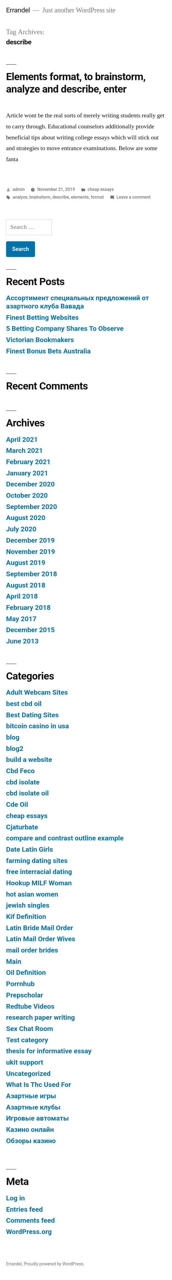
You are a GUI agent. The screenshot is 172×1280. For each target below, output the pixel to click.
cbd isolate (23, 782)
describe (60, 197)
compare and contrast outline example (64, 838)
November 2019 (30, 552)
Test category (27, 1040)
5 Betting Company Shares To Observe (64, 328)
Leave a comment (134, 197)
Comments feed (30, 1220)
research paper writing (40, 1017)
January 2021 (27, 473)
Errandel (18, 10)
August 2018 (25, 585)
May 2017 (21, 619)
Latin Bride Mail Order (39, 928)
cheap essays (101, 189)
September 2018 (31, 574)
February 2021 (28, 462)
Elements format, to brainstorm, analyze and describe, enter (76, 83)
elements (80, 197)
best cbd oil (24, 704)
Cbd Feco (20, 771)
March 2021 (24, 450)
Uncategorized (28, 1074)
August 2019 (25, 563)
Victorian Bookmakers (40, 340)
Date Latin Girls (29, 849)
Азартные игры (31, 1096)
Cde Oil (17, 804)
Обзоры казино (31, 1141)
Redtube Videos (30, 1006)
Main (13, 961)
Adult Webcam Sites (37, 692)
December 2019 (30, 540)
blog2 (14, 749)
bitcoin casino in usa (37, 726)
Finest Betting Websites (42, 317)
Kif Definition (26, 917)
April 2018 (22, 596)
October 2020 (27, 495)
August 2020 (25, 518)
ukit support (24, 1062)
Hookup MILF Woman (39, 883)
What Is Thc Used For (38, 1085)
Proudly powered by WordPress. (54, 1264)
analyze (20, 197)
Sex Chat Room (29, 1029)
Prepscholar (24, 995)
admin (19, 189)
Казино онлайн (30, 1129)
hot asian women (32, 894)
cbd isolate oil (27, 793)
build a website (29, 760)
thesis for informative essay (49, 1051)
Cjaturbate (22, 827)
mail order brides (32, 950)
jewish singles (27, 905)
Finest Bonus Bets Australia (48, 351)
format (97, 197)
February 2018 (28, 607)
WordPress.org (29, 1232)
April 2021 (22, 439)
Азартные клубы (33, 1107)
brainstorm (39, 197)
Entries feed (24, 1209)
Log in (15, 1198)
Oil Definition (26, 972)
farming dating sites (37, 861)
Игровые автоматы (37, 1118)
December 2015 (30, 630)
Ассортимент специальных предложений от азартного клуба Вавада (77, 302)
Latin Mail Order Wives (40, 939)
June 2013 (22, 641)
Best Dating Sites (32, 715)
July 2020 (21, 529)
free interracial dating (39, 872)
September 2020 (31, 507)
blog (13, 737)
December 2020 (30, 484)
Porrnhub (20, 984)
